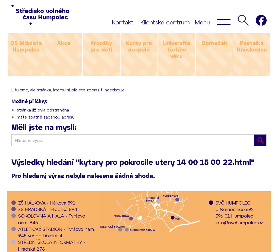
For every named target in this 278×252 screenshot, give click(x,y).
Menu (212, 21)
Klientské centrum (165, 21)
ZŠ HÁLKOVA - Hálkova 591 (46, 202)
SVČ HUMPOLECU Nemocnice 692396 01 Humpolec (235, 209)
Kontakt (123, 21)
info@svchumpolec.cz (239, 222)
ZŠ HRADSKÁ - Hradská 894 (47, 209)
